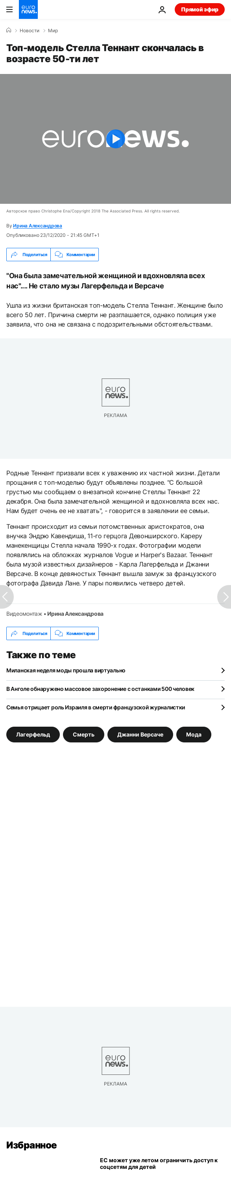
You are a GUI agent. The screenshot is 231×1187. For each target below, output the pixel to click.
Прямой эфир (199, 9)
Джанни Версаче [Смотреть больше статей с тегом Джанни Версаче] (140, 734)
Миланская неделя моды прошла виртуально (66, 670)
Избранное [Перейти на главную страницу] (31, 1145)
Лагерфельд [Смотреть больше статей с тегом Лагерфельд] (33, 734)
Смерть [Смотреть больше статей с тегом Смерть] (83, 734)
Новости (29, 30)
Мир (53, 30)
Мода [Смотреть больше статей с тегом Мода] (193, 734)
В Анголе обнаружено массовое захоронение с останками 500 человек (100, 688)
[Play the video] (115, 139)
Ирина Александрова (37, 226)
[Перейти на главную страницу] (28, 9)
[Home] (8, 30)
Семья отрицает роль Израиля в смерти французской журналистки (95, 707)
